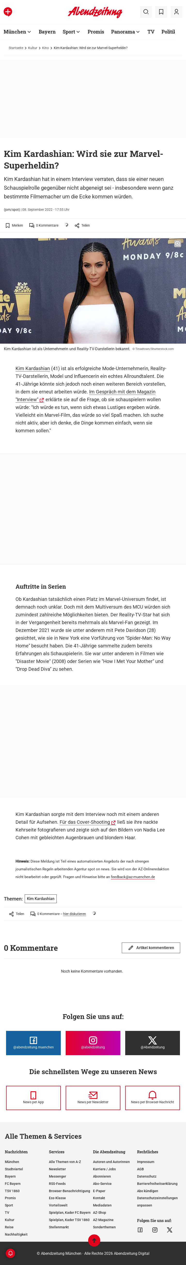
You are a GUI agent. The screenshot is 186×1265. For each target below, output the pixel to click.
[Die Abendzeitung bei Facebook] (33, 1043)
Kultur (32, 48)
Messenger (57, 1176)
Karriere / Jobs (104, 1169)
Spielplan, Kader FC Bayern (70, 1212)
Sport (69, 31)
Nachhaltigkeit (16, 1234)
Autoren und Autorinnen (111, 1162)
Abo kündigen (147, 1191)
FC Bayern (13, 1184)
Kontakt (99, 1198)
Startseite (16, 48)
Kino (45, 48)
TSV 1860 (12, 1191)
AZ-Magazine (103, 1220)
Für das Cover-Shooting (85, 822)
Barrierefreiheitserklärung (157, 1184)
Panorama (123, 31)
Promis (96, 31)
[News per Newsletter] (93, 1098)
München (15, 31)
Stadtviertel (14, 1169)
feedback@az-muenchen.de (133, 877)
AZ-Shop (99, 1212)
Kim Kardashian (33, 368)
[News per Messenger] (33, 1098)
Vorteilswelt (58, 1205)
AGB (140, 1169)
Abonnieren (102, 1176)
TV (151, 31)
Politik (169, 31)
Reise (9, 1227)
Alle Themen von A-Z (65, 1162)
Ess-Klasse (57, 1198)
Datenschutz (146, 1176)
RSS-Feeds (57, 1184)
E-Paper (99, 1191)
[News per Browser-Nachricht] (152, 1098)
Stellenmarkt (59, 1227)
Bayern (47, 31)
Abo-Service (102, 1184)
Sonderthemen (104, 1227)
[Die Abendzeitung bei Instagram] (93, 1043)
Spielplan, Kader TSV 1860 (69, 1220)
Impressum (145, 1162)
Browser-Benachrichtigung (69, 1191)
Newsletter (57, 1169)
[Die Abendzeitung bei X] (152, 1043)
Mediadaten (102, 1205)
